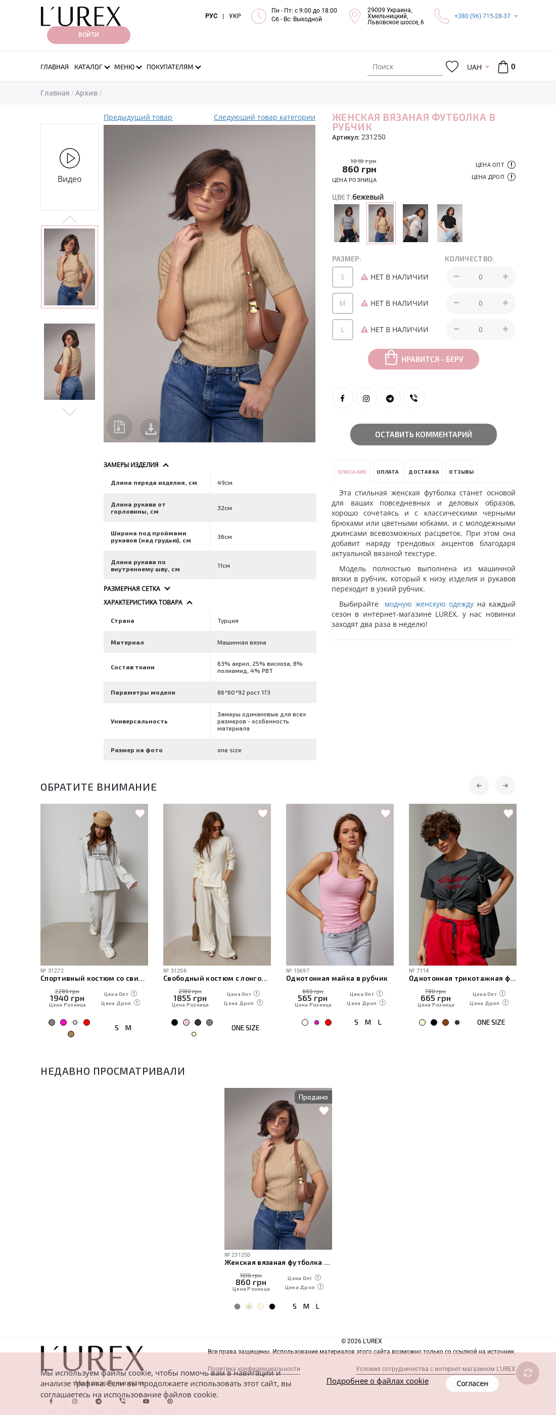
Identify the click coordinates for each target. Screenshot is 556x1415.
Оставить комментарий (423, 434)
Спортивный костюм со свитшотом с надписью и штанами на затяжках (94, 978)
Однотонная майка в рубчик (337, 978)
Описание (352, 472)
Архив (86, 93)
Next (69, 411)
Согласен (472, 1383)
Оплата (388, 472)
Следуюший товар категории (264, 117)
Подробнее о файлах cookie (378, 1381)
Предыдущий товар (138, 117)
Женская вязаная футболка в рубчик (278, 1262)
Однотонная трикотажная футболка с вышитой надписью (463, 978)
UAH (474, 67)
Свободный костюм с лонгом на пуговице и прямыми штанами (217, 978)
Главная (55, 93)
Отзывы (461, 472)
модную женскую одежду (429, 604)
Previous (69, 219)
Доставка (423, 472)
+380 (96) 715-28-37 (482, 16)
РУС (211, 16)
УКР (235, 16)
